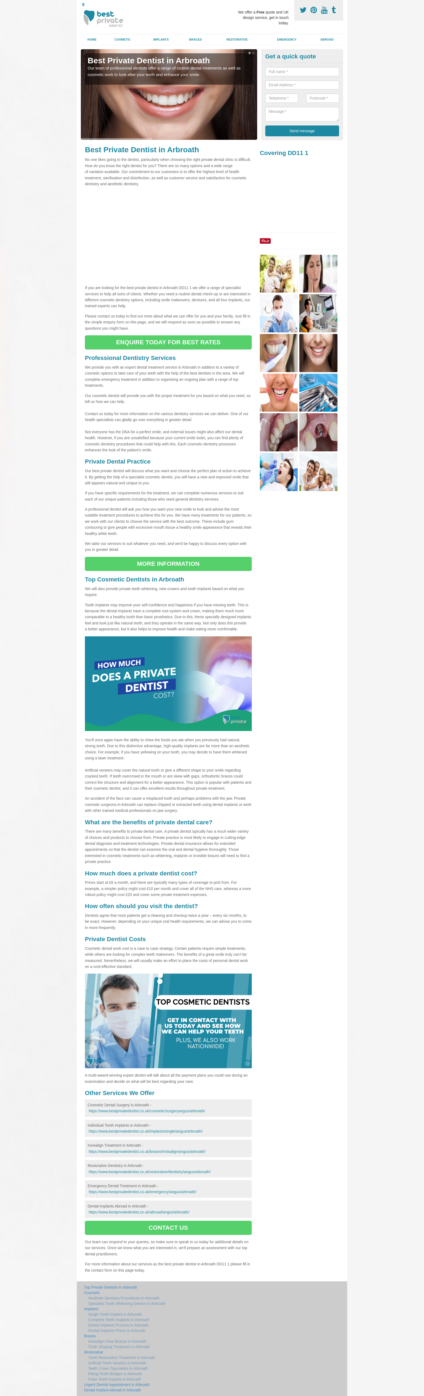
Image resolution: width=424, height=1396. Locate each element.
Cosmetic (123, 39)
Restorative (237, 39)
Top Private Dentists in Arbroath (110, 1287)
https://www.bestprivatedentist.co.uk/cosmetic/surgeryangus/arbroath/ (147, 1111)
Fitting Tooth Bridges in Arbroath (115, 1374)
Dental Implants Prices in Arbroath (116, 1330)
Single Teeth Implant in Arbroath (115, 1314)
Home (92, 39)
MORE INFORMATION (168, 563)
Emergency (287, 39)
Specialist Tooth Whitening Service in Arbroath (126, 1303)
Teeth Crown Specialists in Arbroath (118, 1368)
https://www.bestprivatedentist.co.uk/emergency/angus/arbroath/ (142, 1192)
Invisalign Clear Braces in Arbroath (117, 1341)
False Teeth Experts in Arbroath (114, 1379)
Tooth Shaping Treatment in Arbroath (119, 1347)
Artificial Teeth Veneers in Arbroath (117, 1363)
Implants (161, 39)
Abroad (326, 39)
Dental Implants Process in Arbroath (118, 1325)
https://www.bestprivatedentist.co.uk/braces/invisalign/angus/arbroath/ (147, 1151)
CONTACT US (168, 1227)
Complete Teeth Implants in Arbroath (118, 1320)
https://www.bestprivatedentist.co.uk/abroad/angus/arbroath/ (139, 1212)
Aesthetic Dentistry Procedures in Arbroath (124, 1298)
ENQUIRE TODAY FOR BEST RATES (168, 342)
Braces (195, 39)
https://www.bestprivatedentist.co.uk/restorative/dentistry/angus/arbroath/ (150, 1172)
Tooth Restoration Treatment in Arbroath (121, 1357)
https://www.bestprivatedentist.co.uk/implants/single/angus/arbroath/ (146, 1131)
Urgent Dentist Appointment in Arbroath (117, 1384)
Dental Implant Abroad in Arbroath (112, 1390)
